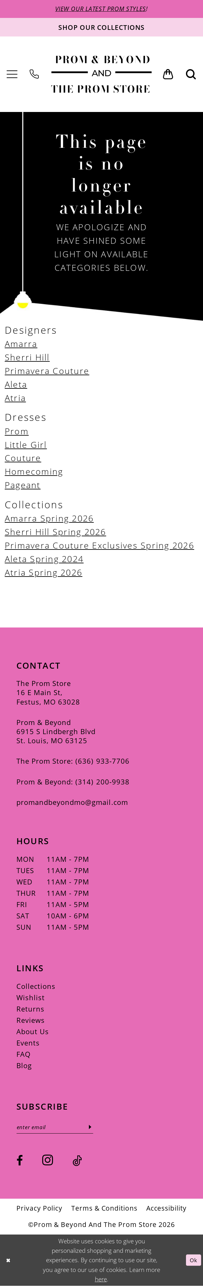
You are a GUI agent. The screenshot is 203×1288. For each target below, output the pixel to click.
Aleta (16, 385)
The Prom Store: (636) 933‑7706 (73, 762)
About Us (32, 1032)
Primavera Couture (47, 371)
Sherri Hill (27, 358)
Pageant (23, 485)
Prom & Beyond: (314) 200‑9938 (73, 782)
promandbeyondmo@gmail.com (72, 803)
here (101, 1281)
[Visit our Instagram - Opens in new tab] (47, 1162)
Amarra (21, 344)
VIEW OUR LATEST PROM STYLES (100, 9)
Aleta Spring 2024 (44, 559)
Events (28, 1044)
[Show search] (191, 75)
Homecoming (34, 472)
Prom (17, 431)
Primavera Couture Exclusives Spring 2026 (99, 546)
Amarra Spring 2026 (49, 519)
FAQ (23, 1055)
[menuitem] (12, 75)
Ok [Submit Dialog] (192, 1262)
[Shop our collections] (101, 28)
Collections (36, 987)
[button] (12, 75)
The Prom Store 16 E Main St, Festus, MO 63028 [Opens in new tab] (48, 693)
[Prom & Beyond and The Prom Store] (101, 75)
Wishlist (30, 998)
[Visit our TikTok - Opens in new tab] (77, 1162)
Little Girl (26, 445)
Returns (30, 1010)
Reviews (30, 1021)
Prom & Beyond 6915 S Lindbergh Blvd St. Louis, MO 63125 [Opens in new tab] (56, 732)
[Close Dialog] (9, 1262)
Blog (24, 1066)
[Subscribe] (97, 1128)
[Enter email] (59, 1128)
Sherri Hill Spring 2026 (55, 532)
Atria (15, 398)
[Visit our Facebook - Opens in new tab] (19, 1162)
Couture (23, 458)
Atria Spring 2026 (43, 572)
